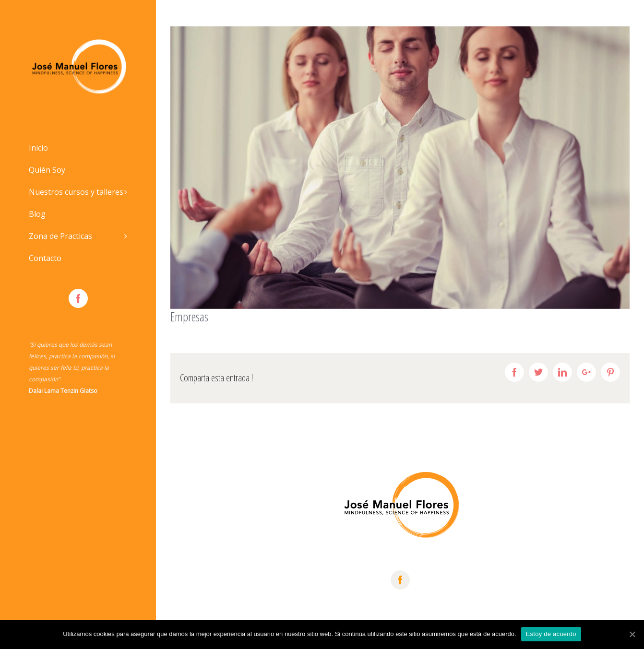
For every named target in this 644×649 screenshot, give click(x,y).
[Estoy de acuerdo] (632, 634)
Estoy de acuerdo (551, 633)
